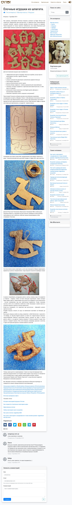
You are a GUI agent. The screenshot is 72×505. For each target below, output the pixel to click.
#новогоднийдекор (28, 388)
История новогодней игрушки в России (13, 401)
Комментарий (7, 486)
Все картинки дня (62, 75)
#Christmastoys (39, 389)
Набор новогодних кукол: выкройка (13, 410)
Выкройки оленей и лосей (57, 195)
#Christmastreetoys (40, 386)
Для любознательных (56, 36)
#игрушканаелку (7, 389)
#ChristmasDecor (7, 391)
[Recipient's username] (58, 12)
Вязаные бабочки (55, 127)
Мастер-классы (22, 12)
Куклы (53, 24)
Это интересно (35, 2)
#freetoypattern (41, 393)
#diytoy (28, 393)
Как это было (53, 32)
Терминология (54, 31)
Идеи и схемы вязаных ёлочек (58, 87)
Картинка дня (44, 2)
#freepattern (34, 393)
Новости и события (56, 2)
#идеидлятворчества (9, 388)
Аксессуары (54, 29)
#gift (26, 391)
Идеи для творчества (56, 34)
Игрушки (31, 12)
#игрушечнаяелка (30, 386)
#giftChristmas (38, 391)
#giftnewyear (30, 391)
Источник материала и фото (10, 395)
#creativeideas (18, 388)
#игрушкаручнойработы (9, 386)
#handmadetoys (21, 386)
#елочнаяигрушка (17, 389)
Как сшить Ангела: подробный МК (12, 412)
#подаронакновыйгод (18, 391)
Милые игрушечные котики (57, 205)
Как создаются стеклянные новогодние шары (15, 404)
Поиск (64, 2)
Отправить (7, 499)
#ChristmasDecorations (28, 389)
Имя (4, 472)
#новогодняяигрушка (39, 388)
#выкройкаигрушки (8, 393)
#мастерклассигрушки (20, 393)
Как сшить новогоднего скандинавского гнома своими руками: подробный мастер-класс (59, 156)
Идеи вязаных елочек (9, 407)
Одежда (53, 27)
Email (4, 478)
